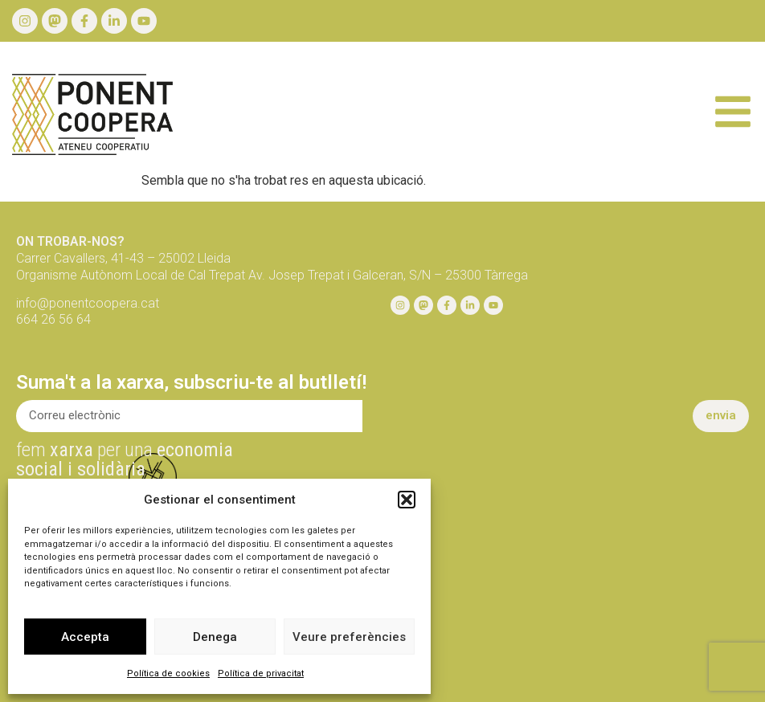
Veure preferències (349, 637)
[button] (407, 500)
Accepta (85, 637)
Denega (215, 637)
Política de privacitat (261, 673)
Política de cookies (168, 673)
